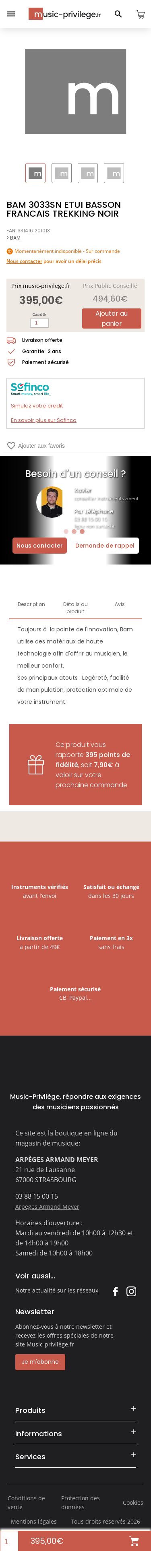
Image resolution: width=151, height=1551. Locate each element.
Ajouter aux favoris (35, 446)
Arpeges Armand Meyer (47, 1206)
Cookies (133, 1502)
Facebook (115, 1291)
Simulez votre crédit (37, 405)
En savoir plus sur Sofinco (44, 420)
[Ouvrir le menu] (11, 14)
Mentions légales (34, 1521)
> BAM (13, 237)
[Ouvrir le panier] (140, 14)
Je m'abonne (40, 1362)
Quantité (39, 314)
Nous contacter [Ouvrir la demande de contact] (40, 546)
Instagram (131, 1291)
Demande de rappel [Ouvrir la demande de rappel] (104, 546)
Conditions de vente (26, 1502)
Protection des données (80, 1502)
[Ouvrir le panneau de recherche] (118, 14)
